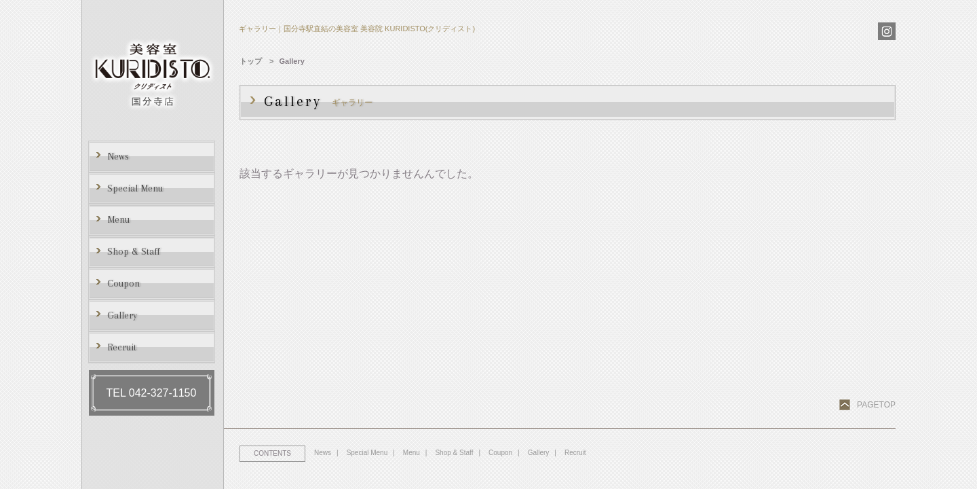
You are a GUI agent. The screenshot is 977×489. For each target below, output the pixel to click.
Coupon (500, 452)
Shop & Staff (454, 452)
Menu (411, 452)
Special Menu (367, 452)
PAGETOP (876, 405)
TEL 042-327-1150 (152, 393)
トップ (251, 61)
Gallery (539, 452)
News (322, 452)
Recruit (575, 452)
